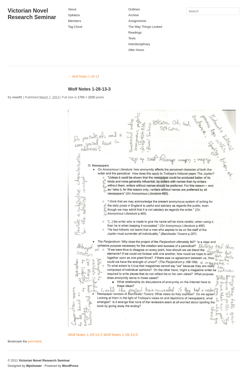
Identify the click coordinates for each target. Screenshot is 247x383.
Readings (135, 32)
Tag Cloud (75, 26)
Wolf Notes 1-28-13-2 (85, 335)
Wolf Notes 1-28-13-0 (120, 335)
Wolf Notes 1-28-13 (83, 76)
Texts (132, 38)
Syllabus (74, 15)
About (72, 9)
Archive (133, 15)
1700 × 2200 (86, 97)
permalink (34, 341)
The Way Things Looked (145, 26)
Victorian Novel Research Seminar (32, 13)
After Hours (136, 50)
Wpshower (34, 366)
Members (74, 21)
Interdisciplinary (139, 44)
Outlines (134, 9)
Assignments (137, 21)
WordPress (70, 366)
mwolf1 (17, 97)
